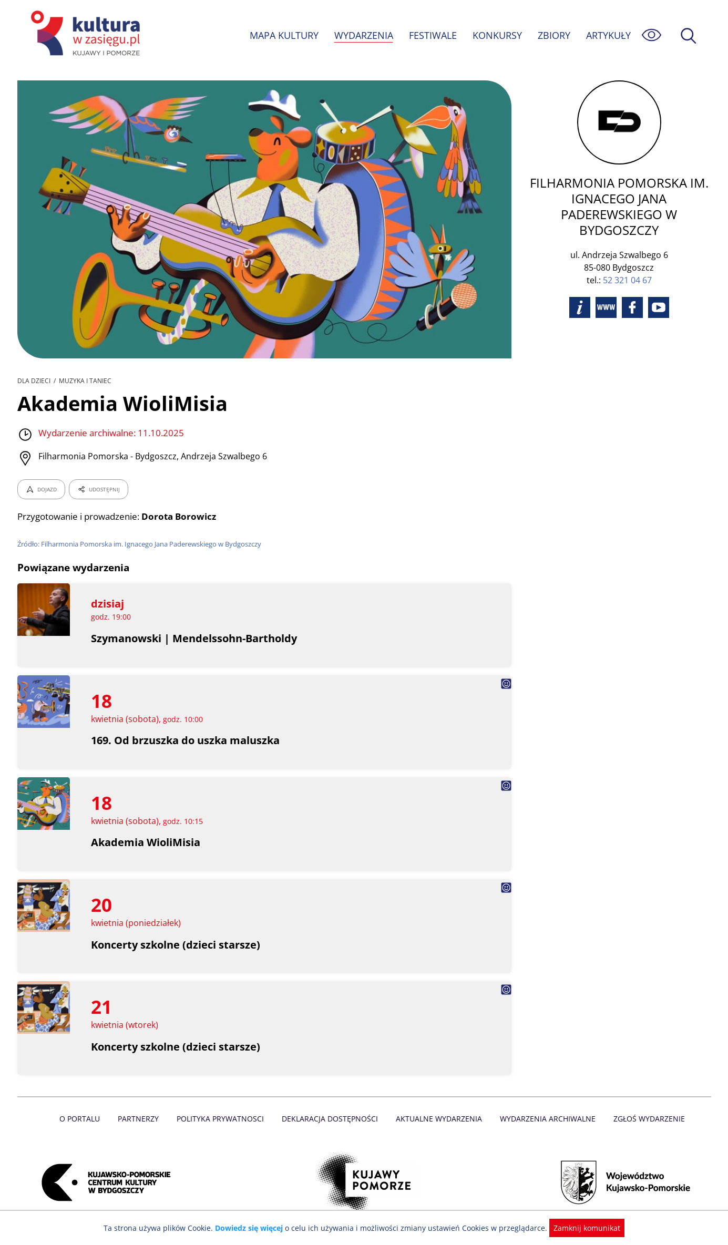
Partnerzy (142, 1119)
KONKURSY (496, 35)
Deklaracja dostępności (330, 1119)
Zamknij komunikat (581, 1228)
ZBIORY (553, 35)
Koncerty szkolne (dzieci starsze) (176, 945)
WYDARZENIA (363, 35)
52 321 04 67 (627, 280)
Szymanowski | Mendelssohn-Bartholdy (195, 638)
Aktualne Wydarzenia (437, 1119)
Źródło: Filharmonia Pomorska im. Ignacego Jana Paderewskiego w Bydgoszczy (141, 544)
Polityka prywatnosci (222, 1119)
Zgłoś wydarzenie (644, 1119)
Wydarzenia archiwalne (545, 1119)
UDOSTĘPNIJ (98, 489)
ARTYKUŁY (607, 35)
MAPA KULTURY (282, 35)
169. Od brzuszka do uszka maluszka (186, 740)
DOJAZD (41, 489)
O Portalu (84, 1119)
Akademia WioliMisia (146, 842)
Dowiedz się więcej (253, 1228)
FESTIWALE (432, 35)
